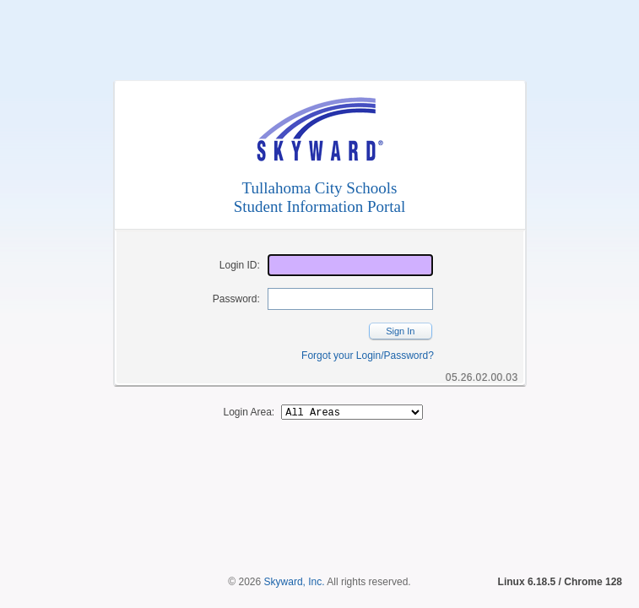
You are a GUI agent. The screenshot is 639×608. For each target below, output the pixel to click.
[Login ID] (350, 265)
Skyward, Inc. (294, 553)
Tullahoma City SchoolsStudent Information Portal (320, 197)
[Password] (350, 299)
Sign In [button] (400, 331)
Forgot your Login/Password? (367, 355)
